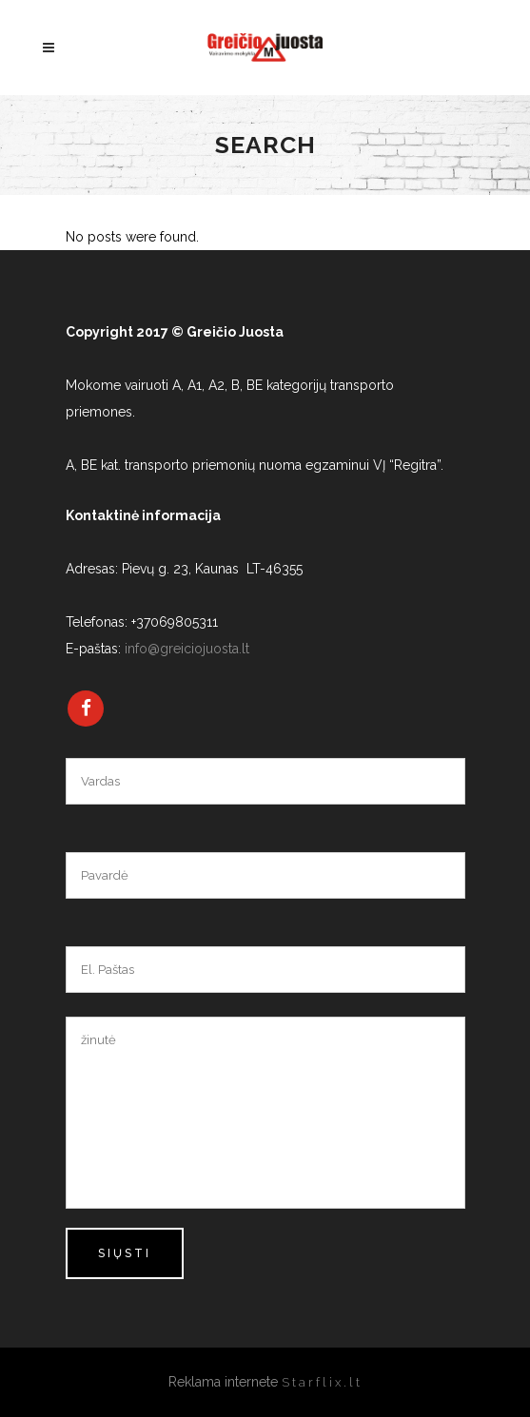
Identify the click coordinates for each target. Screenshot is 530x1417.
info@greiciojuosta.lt (187, 648)
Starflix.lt (322, 1382)
